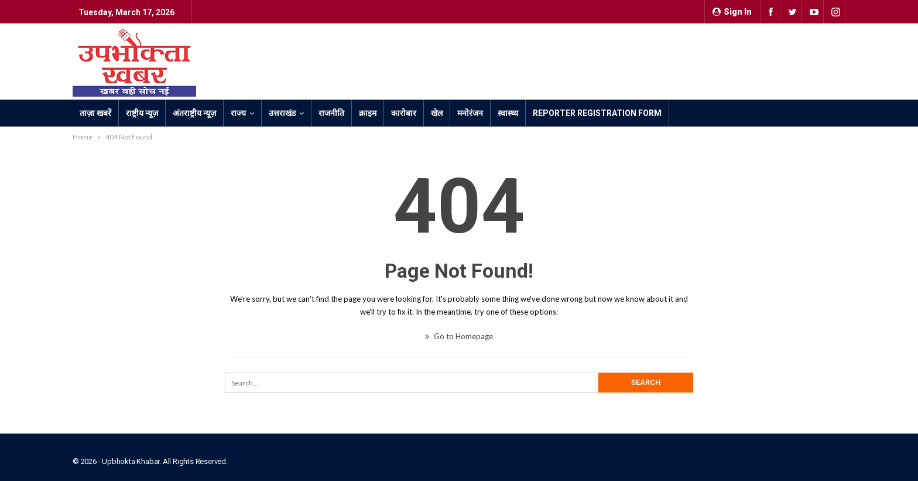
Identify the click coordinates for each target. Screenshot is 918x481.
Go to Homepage (459, 336)
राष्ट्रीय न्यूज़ (142, 113)
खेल (437, 113)
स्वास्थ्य (508, 113)
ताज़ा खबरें (95, 113)
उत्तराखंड (282, 113)
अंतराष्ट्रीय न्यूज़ (194, 113)
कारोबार (403, 113)
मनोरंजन (470, 113)
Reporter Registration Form (597, 113)
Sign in (732, 11)
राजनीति (331, 113)
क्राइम (367, 113)
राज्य (238, 113)
